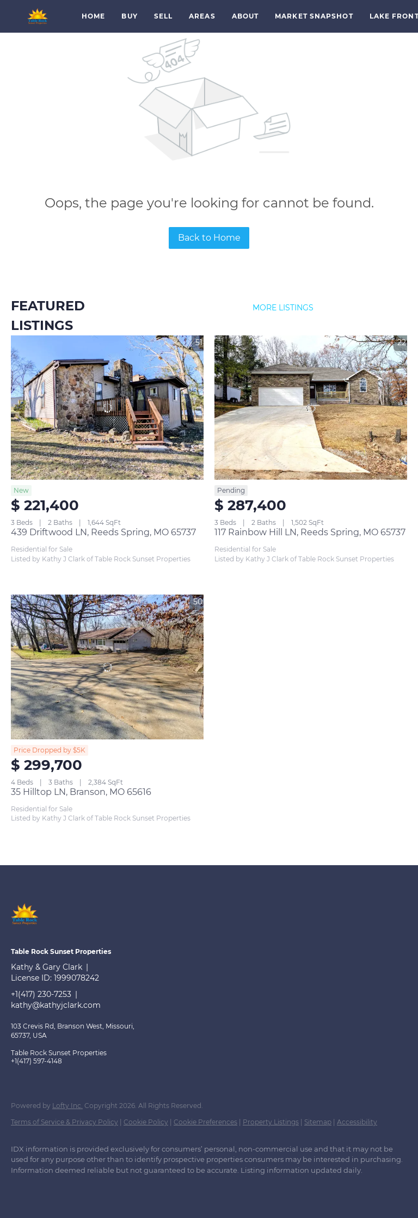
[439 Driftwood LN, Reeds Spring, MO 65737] (107, 407)
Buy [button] (129, 16)
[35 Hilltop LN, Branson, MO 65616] (107, 667)
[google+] (55, 1189)
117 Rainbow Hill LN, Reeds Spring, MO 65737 (309, 532)
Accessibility (357, 1122)
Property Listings (271, 1122)
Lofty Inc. (67, 1105)
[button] (38, 16)
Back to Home (209, 237)
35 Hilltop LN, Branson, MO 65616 (81, 792)
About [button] (245, 16)
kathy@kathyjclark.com (56, 1005)
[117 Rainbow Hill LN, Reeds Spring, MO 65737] (310, 407)
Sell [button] (163, 16)
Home (93, 16)
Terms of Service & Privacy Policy (64, 1122)
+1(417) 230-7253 (41, 994)
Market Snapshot (314, 16)
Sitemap (317, 1122)
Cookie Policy (146, 1122)
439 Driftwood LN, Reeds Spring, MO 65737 (103, 532)
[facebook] (24, 1189)
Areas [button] (202, 16)
